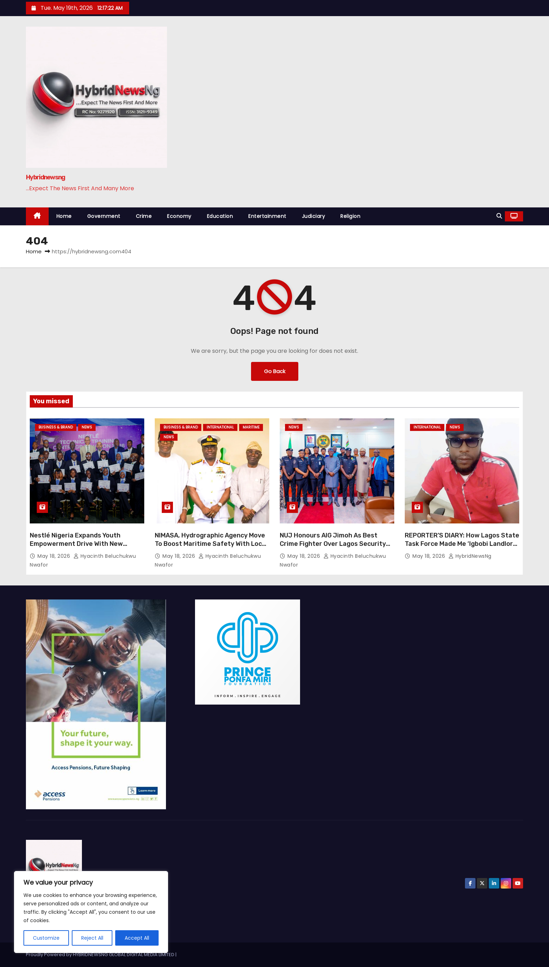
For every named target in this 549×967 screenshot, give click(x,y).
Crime (144, 216)
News (87, 427)
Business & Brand (56, 427)
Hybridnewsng (45, 177)
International (220, 427)
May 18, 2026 (54, 556)
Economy (179, 216)
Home (64, 216)
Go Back (274, 371)
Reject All (92, 937)
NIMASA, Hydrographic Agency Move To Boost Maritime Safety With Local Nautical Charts (211, 543)
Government (103, 216)
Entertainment (267, 216)
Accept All (137, 937)
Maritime (251, 427)
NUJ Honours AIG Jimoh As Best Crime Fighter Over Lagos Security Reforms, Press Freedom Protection (336, 543)
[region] (91, 912)
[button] (499, 216)
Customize (46, 937)
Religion (350, 216)
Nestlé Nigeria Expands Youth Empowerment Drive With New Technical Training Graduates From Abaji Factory (84, 547)
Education (220, 216)
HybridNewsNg (470, 556)
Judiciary (313, 216)
